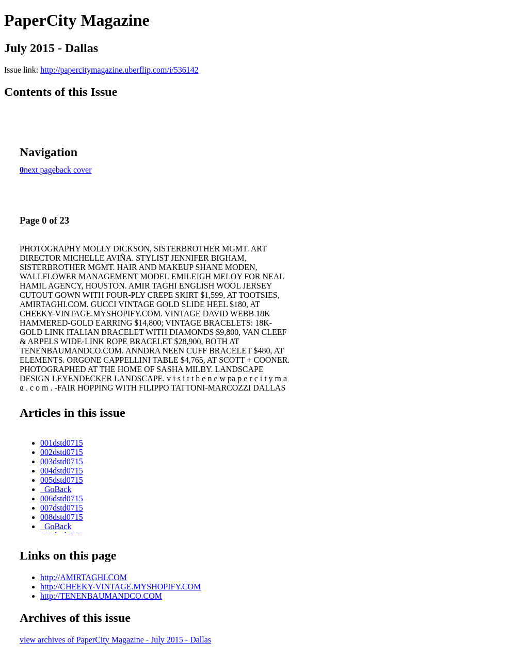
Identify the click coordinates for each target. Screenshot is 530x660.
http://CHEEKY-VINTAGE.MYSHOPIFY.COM (120, 586)
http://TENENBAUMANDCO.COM (101, 595)
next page (40, 169)
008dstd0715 (61, 517)
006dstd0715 (61, 498)
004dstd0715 (61, 470)
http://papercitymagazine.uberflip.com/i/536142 (119, 69)
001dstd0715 (61, 442)
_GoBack (55, 489)
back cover (74, 169)
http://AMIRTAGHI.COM (83, 577)
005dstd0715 (61, 480)
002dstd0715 (61, 452)
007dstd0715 (61, 507)
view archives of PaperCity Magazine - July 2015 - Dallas (115, 639)
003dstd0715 (61, 461)
